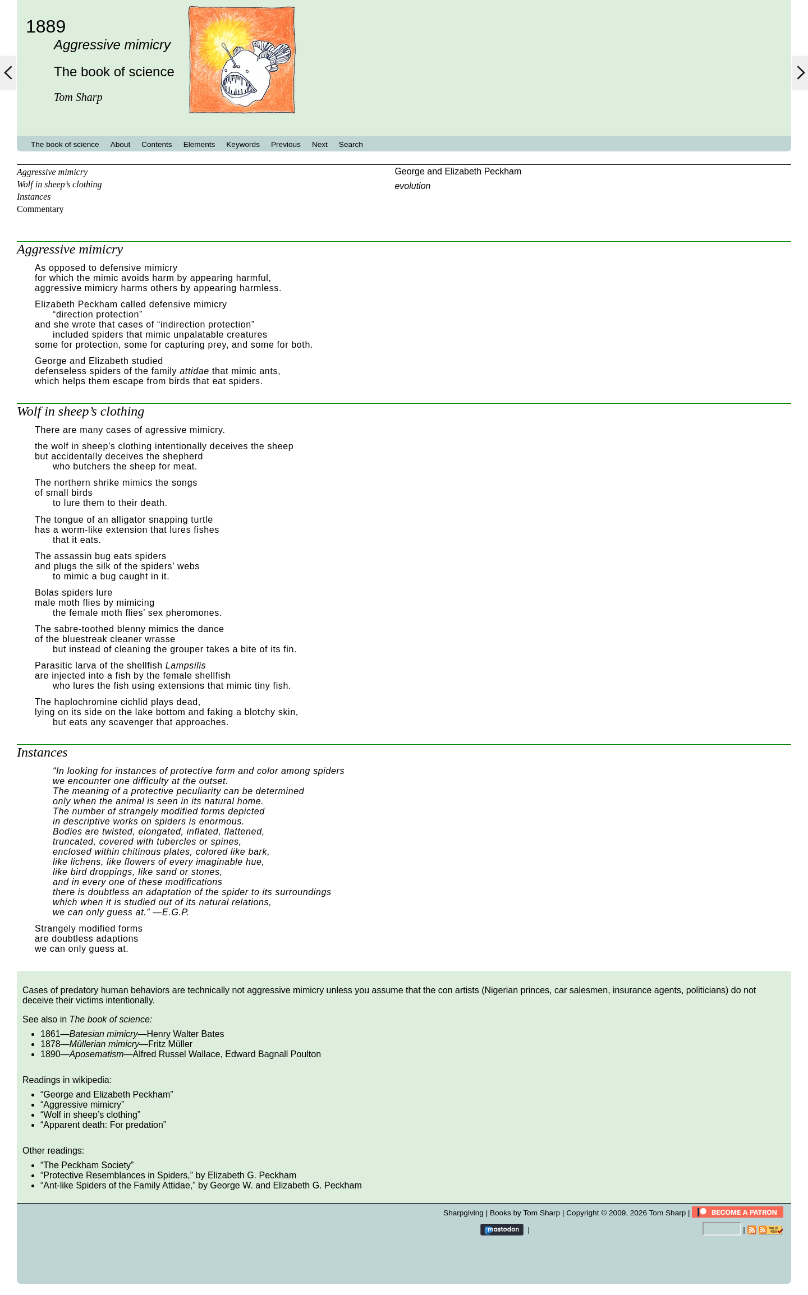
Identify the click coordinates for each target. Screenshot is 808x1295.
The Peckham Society (87, 1165)
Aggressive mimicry (52, 172)
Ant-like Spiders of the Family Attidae (116, 1185)
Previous (286, 144)
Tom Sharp (667, 1213)
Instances (33, 196)
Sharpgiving (463, 1213)
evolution (412, 186)
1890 (50, 1054)
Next (320, 144)
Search (351, 144)
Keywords (243, 144)
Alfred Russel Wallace (177, 1054)
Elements (199, 144)
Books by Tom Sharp (525, 1213)
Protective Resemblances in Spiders (115, 1175)
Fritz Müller (170, 1044)
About (121, 144)
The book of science (65, 144)
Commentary (40, 209)
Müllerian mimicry (104, 1044)
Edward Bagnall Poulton (273, 1054)
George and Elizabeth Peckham (457, 171)
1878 (50, 1044)
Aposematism (97, 1054)
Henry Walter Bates (185, 1034)
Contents (156, 144)
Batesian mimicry (104, 1034)
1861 (50, 1034)
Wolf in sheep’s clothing (59, 184)
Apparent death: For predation (103, 1125)
